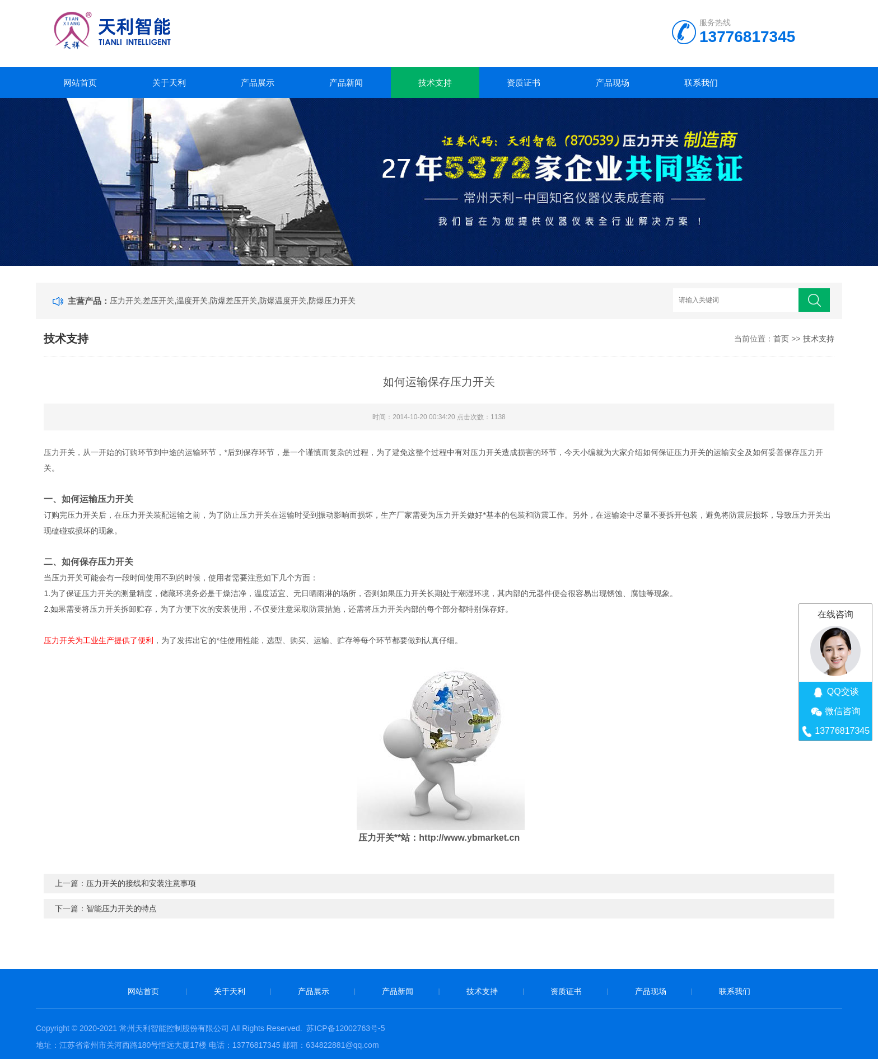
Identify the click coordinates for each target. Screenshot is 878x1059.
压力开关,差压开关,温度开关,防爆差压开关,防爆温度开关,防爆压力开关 (233, 300)
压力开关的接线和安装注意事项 (141, 883)
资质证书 (523, 82)
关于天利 (169, 82)
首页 (781, 338)
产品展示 (257, 82)
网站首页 (80, 82)
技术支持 (435, 82)
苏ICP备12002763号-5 (345, 1028)
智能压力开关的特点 (121, 908)
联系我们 (701, 82)
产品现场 (612, 82)
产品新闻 (346, 82)
